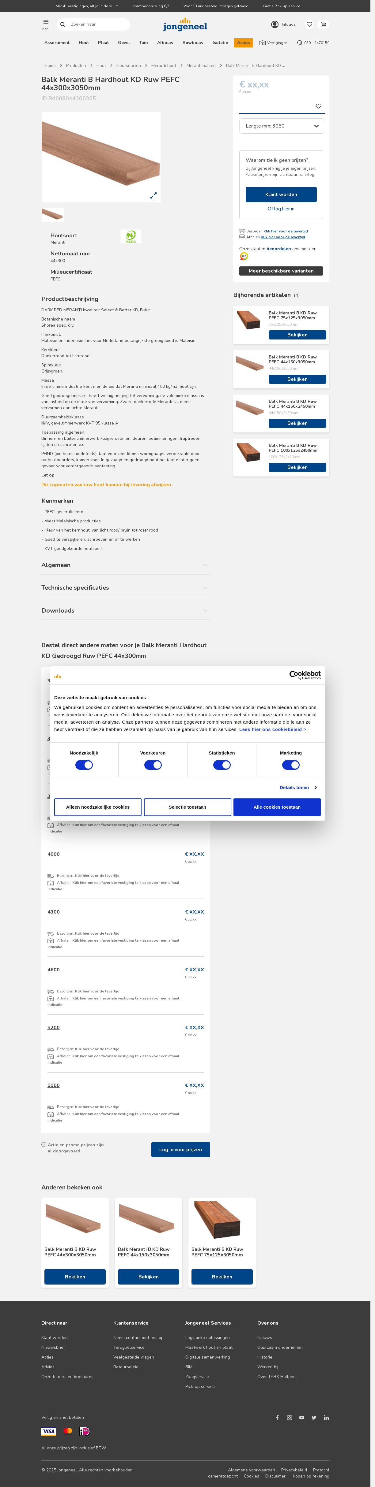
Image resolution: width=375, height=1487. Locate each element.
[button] (46, 24)
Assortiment (57, 43)
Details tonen (294, 787)
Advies (48, 1367)
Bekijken (297, 335)
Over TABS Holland (276, 1377)
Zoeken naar (62, 24)
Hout (84, 43)
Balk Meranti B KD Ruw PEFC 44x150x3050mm (293, 360)
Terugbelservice (129, 1347)
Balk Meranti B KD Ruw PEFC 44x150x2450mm (293, 404)
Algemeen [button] (55, 565)
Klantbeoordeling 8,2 (151, 6)
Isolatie (220, 43)
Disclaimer (275, 1476)
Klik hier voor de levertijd (285, 231)
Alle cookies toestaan (277, 807)
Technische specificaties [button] (75, 588)
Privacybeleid (294, 1470)
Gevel (124, 43)
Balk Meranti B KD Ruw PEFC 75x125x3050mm (293, 316)
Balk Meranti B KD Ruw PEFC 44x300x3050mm (70, 1252)
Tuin (143, 43)
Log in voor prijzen (180, 1149)
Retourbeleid (125, 1367)
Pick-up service (200, 1386)
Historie (264, 1357)
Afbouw (165, 43)
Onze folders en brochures (67, 1377)
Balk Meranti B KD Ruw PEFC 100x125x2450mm (293, 448)
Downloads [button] (57, 610)
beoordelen (279, 249)
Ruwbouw (193, 43)
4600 (53, 969)
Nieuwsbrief (53, 1347)
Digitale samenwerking (207, 1357)
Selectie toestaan (187, 807)
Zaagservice (197, 1377)
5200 (53, 1027)
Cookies (251, 1476)
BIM (188, 1367)
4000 (53, 854)
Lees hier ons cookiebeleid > (272, 729)
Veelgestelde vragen (133, 1357)
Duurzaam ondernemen (280, 1347)
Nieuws (264, 1338)
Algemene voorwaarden (251, 1470)
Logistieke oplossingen (207, 1338)
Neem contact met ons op (138, 1338)
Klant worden (281, 194)
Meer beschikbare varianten (281, 271)
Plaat (103, 43)
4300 (53, 912)
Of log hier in (281, 209)
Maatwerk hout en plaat (209, 1347)
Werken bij (267, 1367)
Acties (243, 43)
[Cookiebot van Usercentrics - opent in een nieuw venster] (294, 675)
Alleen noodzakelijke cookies (98, 807)
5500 (53, 1085)
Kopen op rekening (311, 1476)
